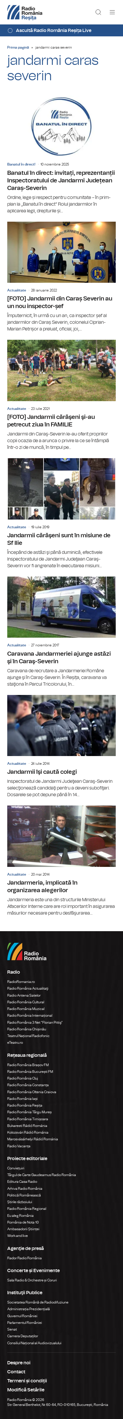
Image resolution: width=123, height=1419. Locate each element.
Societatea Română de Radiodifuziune (37, 1302)
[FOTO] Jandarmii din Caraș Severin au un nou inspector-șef (61, 277)
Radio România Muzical (25, 1009)
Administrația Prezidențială (28, 1309)
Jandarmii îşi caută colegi (61, 747)
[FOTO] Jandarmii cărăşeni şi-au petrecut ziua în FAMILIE (61, 395)
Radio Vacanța (18, 1146)
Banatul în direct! (21, 164)
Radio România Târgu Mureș (29, 1112)
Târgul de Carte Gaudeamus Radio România (41, 1175)
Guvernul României (22, 1316)
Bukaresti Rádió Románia (27, 1126)
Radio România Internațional (29, 1015)
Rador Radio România (24, 1258)
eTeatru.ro (15, 1042)
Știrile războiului (19, 1202)
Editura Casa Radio (22, 1181)
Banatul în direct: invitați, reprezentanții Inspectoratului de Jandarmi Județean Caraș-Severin (61, 155)
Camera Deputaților (22, 1336)
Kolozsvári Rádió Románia (27, 1132)
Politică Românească (24, 1195)
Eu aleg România (20, 1215)
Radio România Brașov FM (28, 1065)
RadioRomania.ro (21, 982)
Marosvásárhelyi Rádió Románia (32, 1139)
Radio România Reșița (24, 1105)
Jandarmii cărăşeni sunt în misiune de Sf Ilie (61, 513)
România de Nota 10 (23, 1222)
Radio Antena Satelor (24, 995)
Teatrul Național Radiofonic (28, 1036)
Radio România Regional (26, 1208)
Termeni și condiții (27, 1381)
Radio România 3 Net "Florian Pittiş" (35, 1022)
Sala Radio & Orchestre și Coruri (32, 1280)
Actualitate (16, 290)
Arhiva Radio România (24, 1188)
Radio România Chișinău (26, 1029)
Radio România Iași (22, 1098)
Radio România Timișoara (27, 1119)
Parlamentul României (24, 1322)
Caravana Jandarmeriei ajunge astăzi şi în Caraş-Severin (61, 632)
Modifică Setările (25, 1390)
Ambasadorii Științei (23, 1229)
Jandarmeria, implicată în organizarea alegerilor (61, 861)
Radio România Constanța (28, 1085)
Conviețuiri (15, 1168)
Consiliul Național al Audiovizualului (34, 1343)
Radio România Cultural (25, 1002)
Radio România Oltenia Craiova (31, 1092)
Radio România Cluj (22, 1078)
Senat (12, 1329)
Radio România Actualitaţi (27, 988)
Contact (16, 1372)
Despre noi (18, 1363)
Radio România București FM (30, 1071)
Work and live (17, 1235)
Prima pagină (18, 47)
